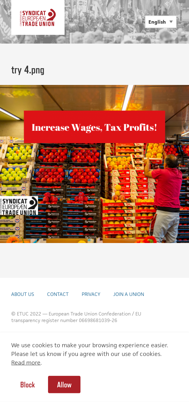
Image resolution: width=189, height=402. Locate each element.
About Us (22, 294)
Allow (64, 384)
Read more (26, 363)
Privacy (91, 294)
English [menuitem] (157, 22)
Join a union (128, 294)
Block (27, 384)
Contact (58, 294)
